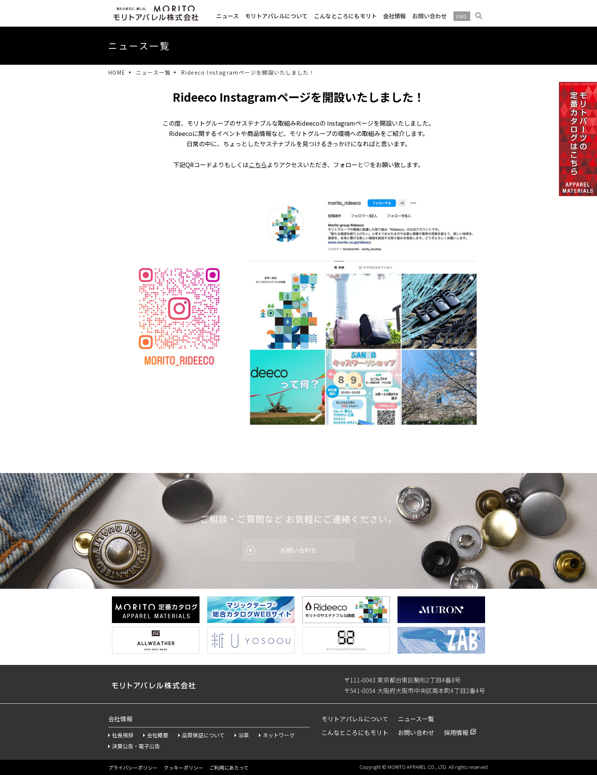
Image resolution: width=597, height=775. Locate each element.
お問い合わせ (429, 16)
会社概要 (155, 735)
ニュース (227, 16)
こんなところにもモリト (345, 16)
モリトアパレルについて (276, 16)
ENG (462, 16)
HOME (117, 72)
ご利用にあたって (229, 767)
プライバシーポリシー (133, 767)
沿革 (242, 735)
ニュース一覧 (153, 72)
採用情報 (456, 732)
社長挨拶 (120, 735)
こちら (258, 164)
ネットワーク (277, 735)
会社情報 (394, 16)
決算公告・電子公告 (134, 746)
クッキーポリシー (183, 767)
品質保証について (201, 735)
